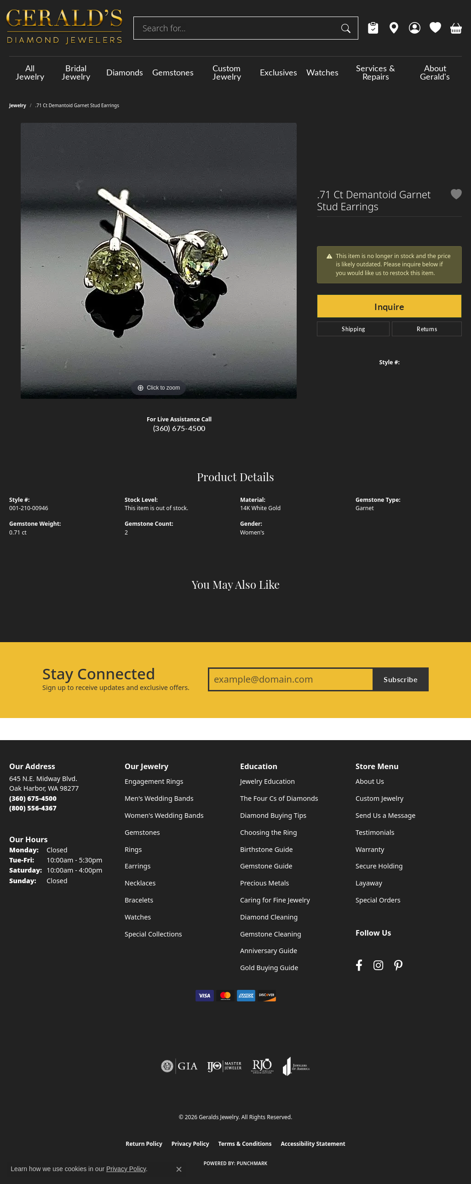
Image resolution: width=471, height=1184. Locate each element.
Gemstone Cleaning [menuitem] (270, 934)
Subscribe (401, 679)
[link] (373, 28)
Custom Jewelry (227, 72)
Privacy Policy (190, 1144)
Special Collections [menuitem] (153, 934)
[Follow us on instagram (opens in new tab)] (378, 965)
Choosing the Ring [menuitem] (268, 832)
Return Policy (144, 1144)
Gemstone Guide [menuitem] (266, 866)
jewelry (17, 105)
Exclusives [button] (278, 72)
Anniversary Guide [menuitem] (268, 950)
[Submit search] (347, 28)
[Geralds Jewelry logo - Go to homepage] (64, 28)
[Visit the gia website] (179, 1066)
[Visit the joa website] (296, 1066)
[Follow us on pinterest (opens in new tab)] (398, 965)
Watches (322, 72)
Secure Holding (379, 866)
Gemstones (173, 72)
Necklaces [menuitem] (140, 883)
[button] (414, 28)
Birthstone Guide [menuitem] (266, 849)
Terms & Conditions (245, 1144)
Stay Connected (98, 674)
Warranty (370, 849)
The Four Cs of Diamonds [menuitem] (279, 798)
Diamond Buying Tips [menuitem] (273, 815)
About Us (370, 781)
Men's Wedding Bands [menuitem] (159, 798)
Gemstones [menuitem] (142, 832)
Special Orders (378, 900)
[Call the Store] (33, 798)
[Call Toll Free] (33, 808)
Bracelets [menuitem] (139, 900)
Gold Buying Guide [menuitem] (269, 967)
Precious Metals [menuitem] (264, 883)
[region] (159, 261)
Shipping (353, 329)
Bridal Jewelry (76, 72)
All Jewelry (30, 72)
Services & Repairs (375, 72)
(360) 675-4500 (179, 428)
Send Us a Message (385, 815)
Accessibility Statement (313, 1144)
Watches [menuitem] (138, 917)
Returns (427, 329)
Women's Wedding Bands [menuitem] (164, 815)
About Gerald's (435, 72)
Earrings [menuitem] (137, 866)
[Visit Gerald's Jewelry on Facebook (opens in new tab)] (359, 965)
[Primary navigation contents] (235, 72)
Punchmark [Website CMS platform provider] (252, 1163)
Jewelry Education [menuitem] (267, 781)
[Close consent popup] (179, 1169)
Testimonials (375, 832)
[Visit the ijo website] (224, 1066)
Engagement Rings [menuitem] (154, 781)
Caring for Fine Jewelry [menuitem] (275, 900)
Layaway (369, 883)
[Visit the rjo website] (262, 1066)
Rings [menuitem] (133, 849)
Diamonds (124, 72)
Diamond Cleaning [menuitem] (269, 917)
